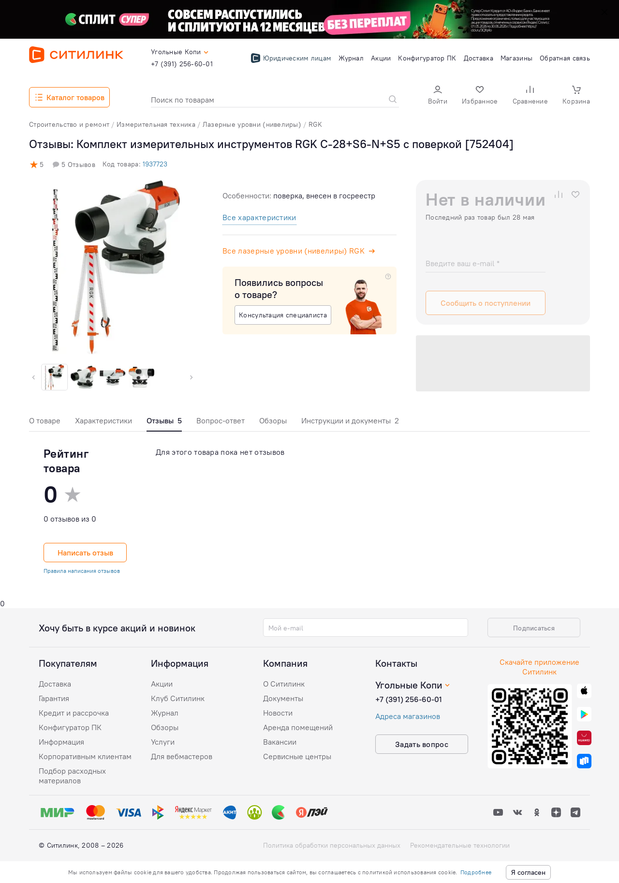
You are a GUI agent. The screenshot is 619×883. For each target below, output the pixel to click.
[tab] (44, 423)
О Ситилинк (284, 683)
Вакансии (279, 742)
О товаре (44, 420)
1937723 (155, 164)
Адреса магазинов (407, 716)
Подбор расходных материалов (72, 775)
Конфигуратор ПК (70, 727)
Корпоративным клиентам (85, 756)
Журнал (164, 713)
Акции (162, 683)
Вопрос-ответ (220, 420)
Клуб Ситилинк (178, 698)
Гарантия (54, 698)
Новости (278, 713)
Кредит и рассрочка (74, 713)
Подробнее (475, 872)
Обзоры (273, 420)
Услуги (163, 742)
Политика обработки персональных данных (331, 845)
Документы (283, 698)
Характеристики (103, 420)
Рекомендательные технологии (460, 845)
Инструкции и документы (350, 420)
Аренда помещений (298, 727)
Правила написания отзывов (82, 570)
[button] (437, 96)
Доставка (55, 683)
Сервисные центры (297, 756)
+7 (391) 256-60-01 (408, 699)
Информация (61, 742)
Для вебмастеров (181, 756)
